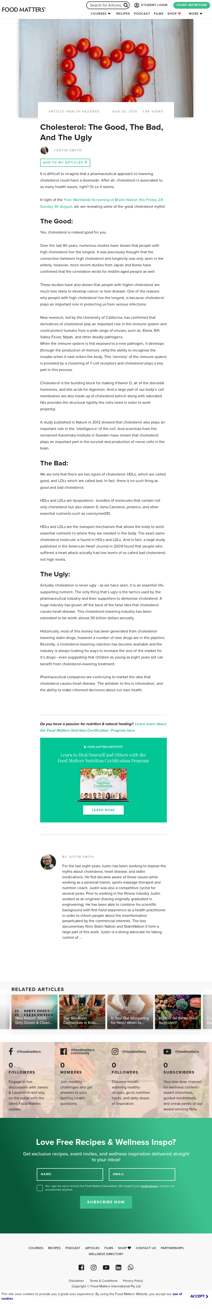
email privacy (149, 1186)
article (56, 111)
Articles (92, 1248)
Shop (174, 14)
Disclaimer (76, 1281)
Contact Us (146, 1248)
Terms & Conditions (103, 1281)
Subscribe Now (106, 1202)
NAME (46, 1174)
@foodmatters (29, 1051)
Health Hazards (83, 111)
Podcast (142, 14)
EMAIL (119, 1174)
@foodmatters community (83, 1052)
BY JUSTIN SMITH (78, 857)
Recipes (123, 14)
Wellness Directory (106, 1254)
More (194, 14)
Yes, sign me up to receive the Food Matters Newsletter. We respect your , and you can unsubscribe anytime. (110, 1187)
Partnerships (172, 1248)
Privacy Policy (133, 1281)
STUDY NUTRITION (192, 5)
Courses (99, 14)
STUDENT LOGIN (150, 5)
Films (159, 14)
